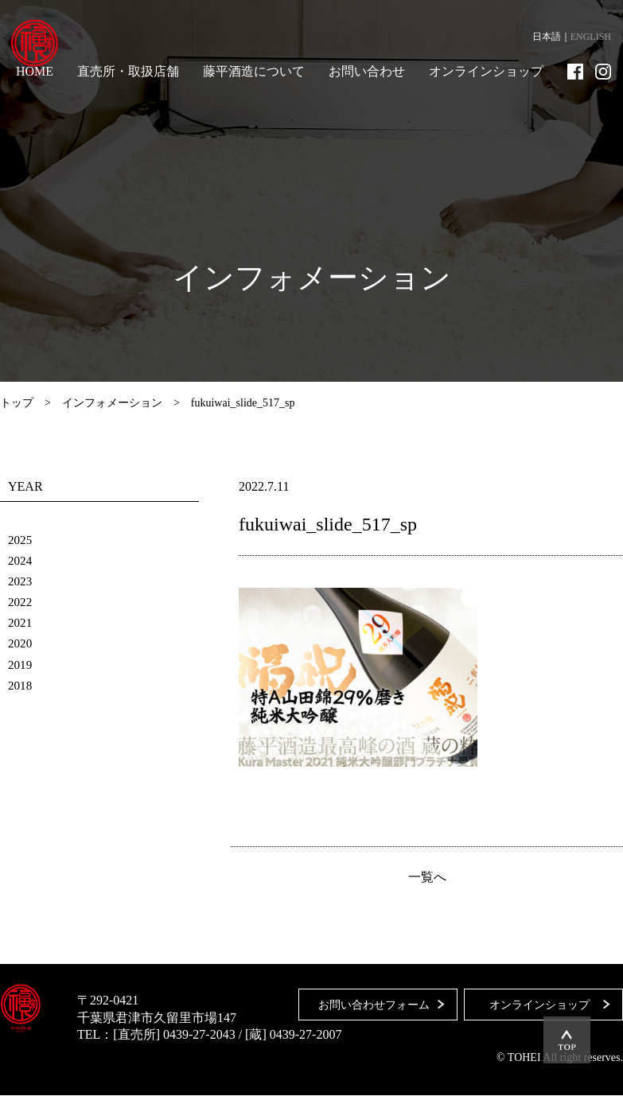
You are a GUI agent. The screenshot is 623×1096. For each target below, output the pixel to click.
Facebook (575, 72)
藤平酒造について (254, 71)
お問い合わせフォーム (369, 1001)
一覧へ (427, 878)
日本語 (546, 36)
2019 (20, 663)
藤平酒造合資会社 (41, 47)
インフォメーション (112, 403)
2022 (20, 601)
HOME (34, 71)
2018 (20, 684)
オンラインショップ (486, 71)
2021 (20, 622)
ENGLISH (590, 36)
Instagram (603, 72)
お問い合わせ (367, 71)
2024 (20, 560)
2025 (20, 539)
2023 (20, 581)
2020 (20, 643)
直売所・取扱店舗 (128, 71)
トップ (16, 403)
